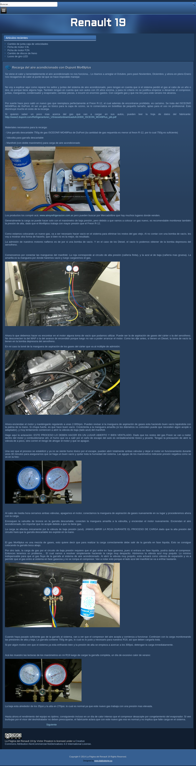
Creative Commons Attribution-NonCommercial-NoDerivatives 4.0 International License (48, 742)
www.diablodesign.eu (103, 761)
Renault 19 (98, 24)
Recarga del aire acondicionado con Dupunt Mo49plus (51, 67)
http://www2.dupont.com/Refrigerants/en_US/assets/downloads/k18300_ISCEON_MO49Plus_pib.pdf (60, 117)
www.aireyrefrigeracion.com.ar (56, 215)
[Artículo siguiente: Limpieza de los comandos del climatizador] (51, 724)
